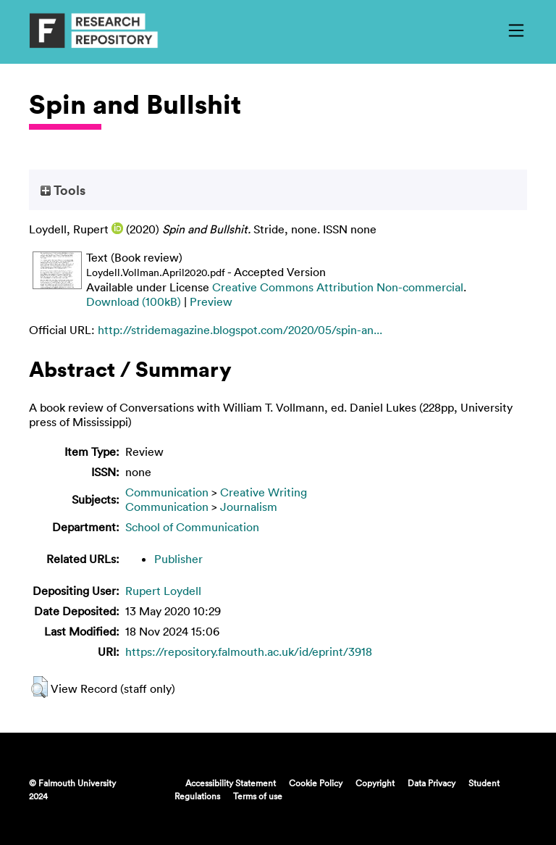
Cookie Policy (315, 782)
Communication (166, 492)
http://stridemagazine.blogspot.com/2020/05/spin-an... (240, 329)
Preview (211, 301)
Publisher (178, 558)
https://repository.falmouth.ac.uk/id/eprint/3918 (248, 651)
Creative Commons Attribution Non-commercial (337, 287)
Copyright (375, 782)
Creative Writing (263, 492)
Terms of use (257, 795)
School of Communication (192, 527)
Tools (63, 190)
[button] (39, 687)
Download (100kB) (133, 301)
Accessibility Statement (230, 782)
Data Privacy (431, 782)
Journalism (248, 506)
